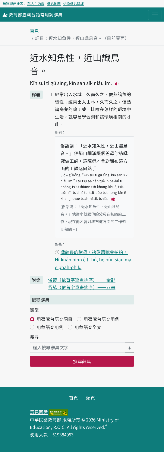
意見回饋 (39, 412)
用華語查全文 (88, 327)
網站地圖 (54, 3)
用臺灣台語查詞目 (54, 319)
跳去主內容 (35, 3)
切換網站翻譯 (73, 3)
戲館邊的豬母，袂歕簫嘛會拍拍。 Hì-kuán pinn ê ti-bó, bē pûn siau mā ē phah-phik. (93, 259)
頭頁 (90, 397)
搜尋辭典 (82, 361)
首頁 (34, 30)
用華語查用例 (50, 327)
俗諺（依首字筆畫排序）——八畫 (81, 287)
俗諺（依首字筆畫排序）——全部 (81, 279)
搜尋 (34, 337)
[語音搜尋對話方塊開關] (129, 347)
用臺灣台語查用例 (101, 319)
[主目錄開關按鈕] (154, 15)
